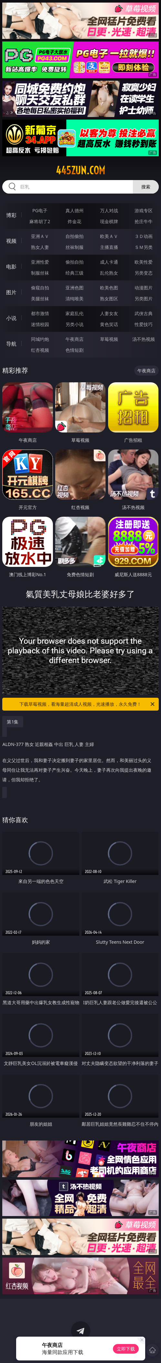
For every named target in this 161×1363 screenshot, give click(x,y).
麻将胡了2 (39, 221)
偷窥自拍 (40, 288)
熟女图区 (109, 298)
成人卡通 (109, 262)
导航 (11, 343)
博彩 (11, 215)
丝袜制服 (74, 247)
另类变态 (144, 273)
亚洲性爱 (40, 262)
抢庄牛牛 (144, 221)
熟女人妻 (40, 247)
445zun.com (80, 170)
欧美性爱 (144, 262)
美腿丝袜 (40, 298)
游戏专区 (144, 210)
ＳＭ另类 (144, 247)
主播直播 (109, 247)
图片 (11, 292)
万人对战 (109, 210)
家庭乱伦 (74, 313)
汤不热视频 (143, 339)
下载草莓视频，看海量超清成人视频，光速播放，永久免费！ (87, 704)
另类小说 (74, 324)
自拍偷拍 (74, 236)
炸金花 (74, 221)
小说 (11, 318)
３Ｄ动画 (144, 236)
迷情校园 (40, 324)
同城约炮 (40, 339)
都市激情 (40, 313)
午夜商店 (74, 339)
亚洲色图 (74, 288)
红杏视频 (40, 350)
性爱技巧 (144, 324)
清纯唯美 (74, 298)
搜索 (145, 187)
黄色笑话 (109, 324)
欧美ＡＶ (109, 236)
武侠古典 (144, 313)
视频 (11, 240)
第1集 (12, 722)
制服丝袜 (40, 273)
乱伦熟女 (109, 273)
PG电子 (39, 210)
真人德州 (74, 210)
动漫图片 (144, 288)
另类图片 (144, 298)
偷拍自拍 (74, 262)
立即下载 (126, 1349)
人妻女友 (109, 313)
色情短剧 (74, 350)
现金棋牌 (109, 221)
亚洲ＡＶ (40, 236)
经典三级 (74, 273)
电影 (11, 266)
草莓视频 (109, 339)
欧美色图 (109, 288)
